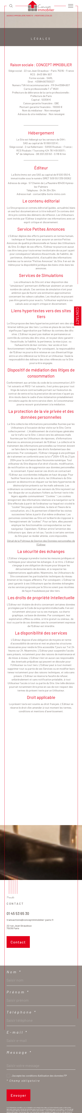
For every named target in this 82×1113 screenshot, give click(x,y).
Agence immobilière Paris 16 (20, 15)
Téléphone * (22, 1012)
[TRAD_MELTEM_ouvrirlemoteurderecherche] (11, 5)
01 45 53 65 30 (18, 913)
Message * (19, 1052)
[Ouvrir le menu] (70, 6)
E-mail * (17, 1032)
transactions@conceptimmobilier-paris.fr (30, 919)
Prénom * (18, 992)
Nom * (14, 972)
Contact (77, 316)
